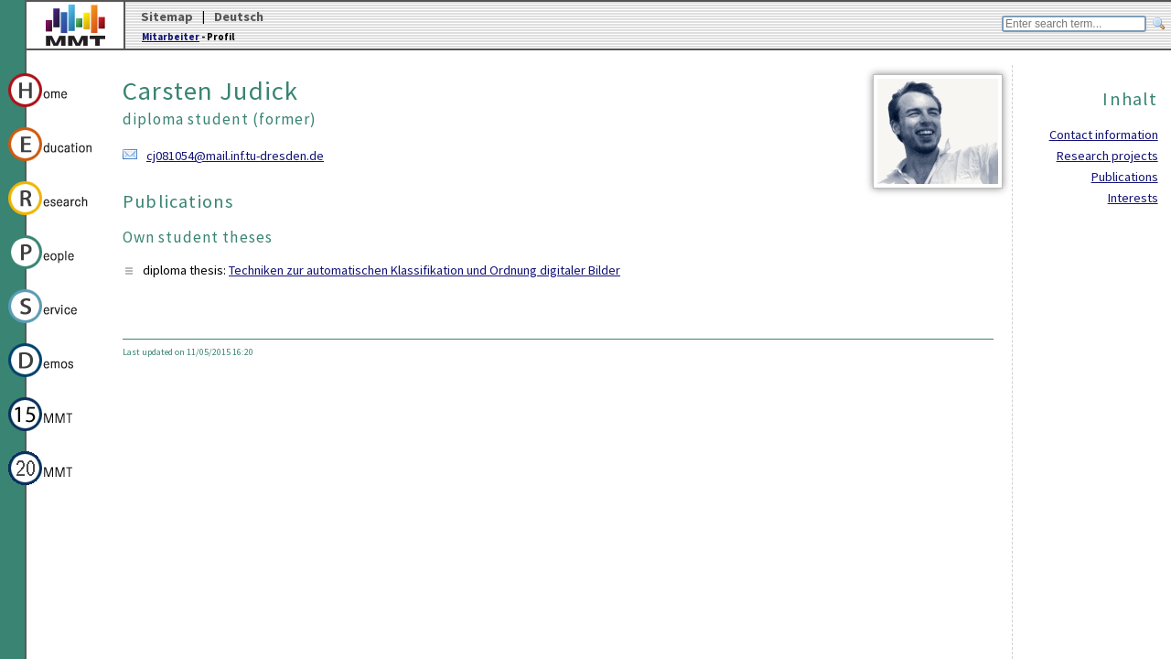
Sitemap (167, 16)
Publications (1124, 176)
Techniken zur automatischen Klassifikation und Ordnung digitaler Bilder (424, 270)
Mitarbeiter (170, 36)
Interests (1133, 197)
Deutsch (238, 16)
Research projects (1107, 155)
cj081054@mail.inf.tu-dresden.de (235, 155)
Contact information (1103, 134)
